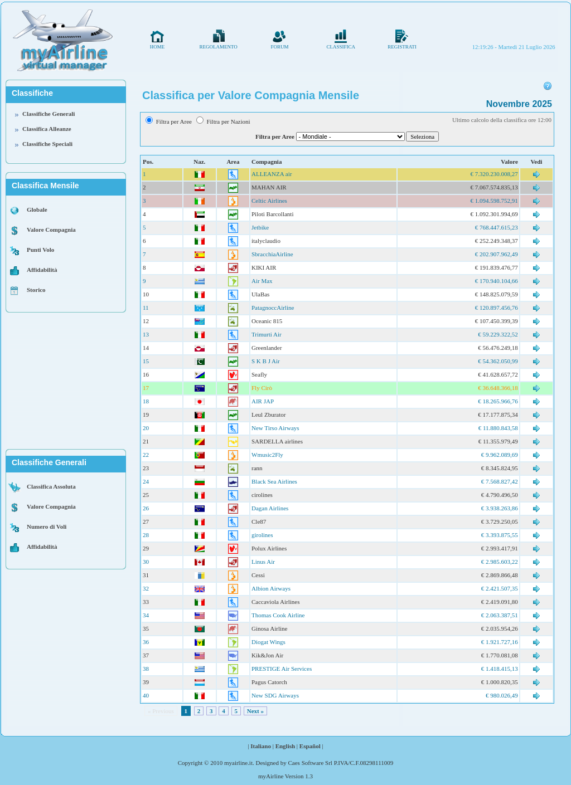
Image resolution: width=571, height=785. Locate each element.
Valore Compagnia (51, 229)
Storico (36, 289)
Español (310, 746)
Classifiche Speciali (47, 143)
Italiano (260, 746)
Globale (37, 209)
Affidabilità (42, 269)
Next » (255, 711)
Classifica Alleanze (46, 128)
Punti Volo (40, 249)
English (285, 746)
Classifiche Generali (48, 113)
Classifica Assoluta (51, 486)
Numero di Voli (46, 526)
